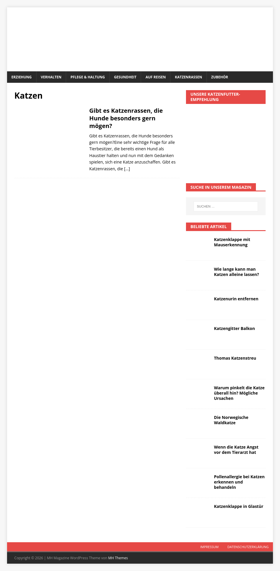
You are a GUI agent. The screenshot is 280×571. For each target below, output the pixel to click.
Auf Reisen (155, 77)
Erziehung (21, 77)
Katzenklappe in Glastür (238, 506)
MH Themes (118, 557)
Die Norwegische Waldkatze (231, 420)
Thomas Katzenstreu (235, 358)
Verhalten (51, 77)
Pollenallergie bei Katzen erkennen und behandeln (239, 482)
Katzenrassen (188, 77)
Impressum (209, 547)
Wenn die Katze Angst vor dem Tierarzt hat (236, 449)
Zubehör (219, 77)
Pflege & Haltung (88, 77)
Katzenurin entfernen (236, 298)
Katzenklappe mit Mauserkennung (232, 242)
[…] (127, 168)
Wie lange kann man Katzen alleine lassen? (236, 271)
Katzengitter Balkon (234, 328)
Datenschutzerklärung (248, 547)
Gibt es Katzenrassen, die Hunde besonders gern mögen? (126, 118)
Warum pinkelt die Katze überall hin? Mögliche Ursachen (239, 393)
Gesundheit (125, 77)
